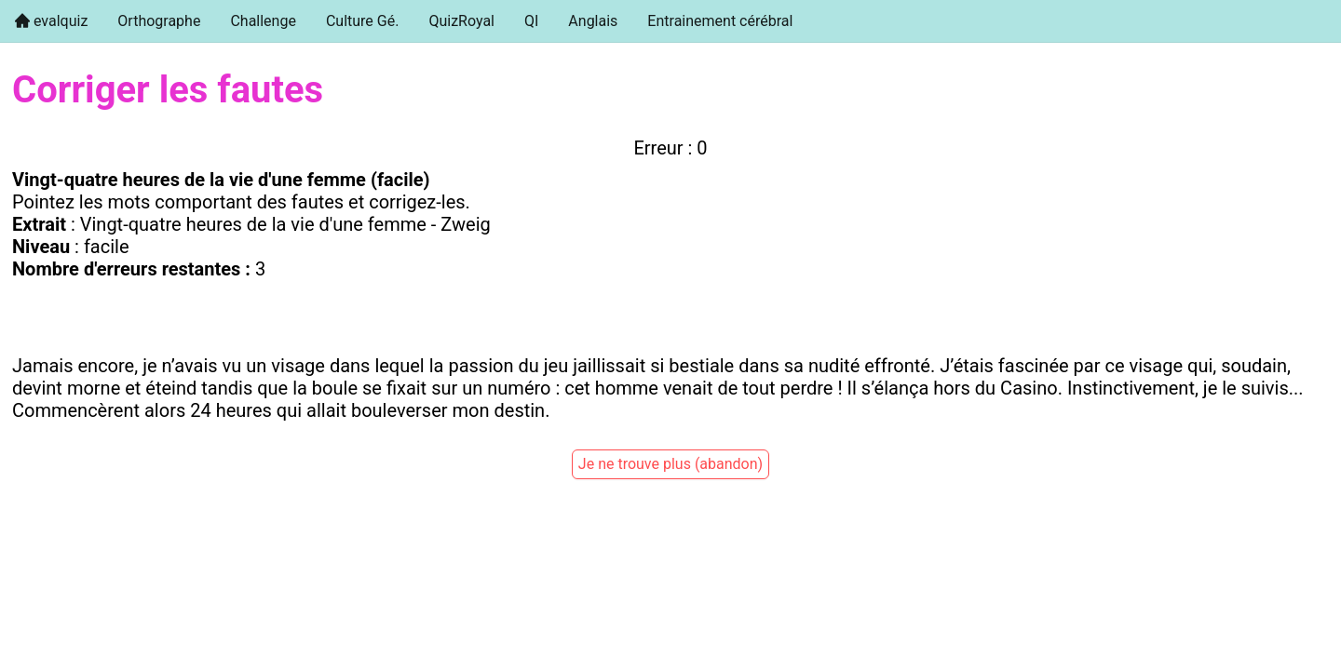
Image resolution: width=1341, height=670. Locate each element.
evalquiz (59, 21)
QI (531, 21)
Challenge (263, 21)
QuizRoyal (461, 21)
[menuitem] (51, 21)
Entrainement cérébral (719, 21)
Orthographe (158, 21)
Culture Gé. (363, 21)
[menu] (670, 21)
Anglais (592, 21)
